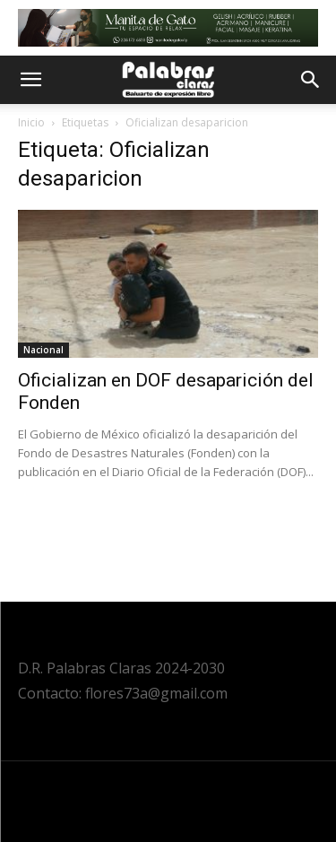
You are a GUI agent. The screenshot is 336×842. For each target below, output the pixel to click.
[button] (30, 80)
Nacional (43, 349)
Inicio (31, 122)
